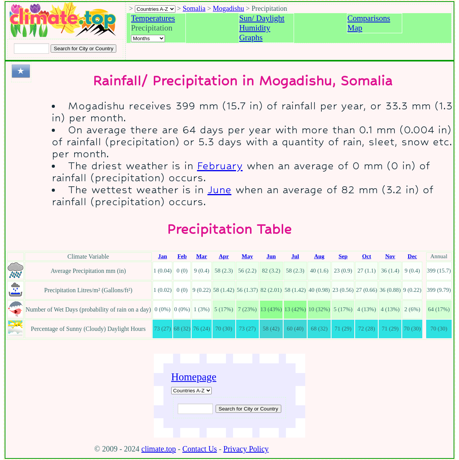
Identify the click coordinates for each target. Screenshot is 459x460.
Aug (319, 256)
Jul (295, 256)
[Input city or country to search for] (31, 48)
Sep (342, 256)
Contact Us (199, 449)
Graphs (251, 37)
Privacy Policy (246, 449)
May (247, 256)
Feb (182, 256)
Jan (162, 256)
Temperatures (153, 18)
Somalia (194, 8)
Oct (366, 256)
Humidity (254, 27)
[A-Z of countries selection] (155, 9)
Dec (412, 256)
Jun (271, 256)
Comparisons (368, 18)
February (220, 166)
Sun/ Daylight (261, 18)
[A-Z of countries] (191, 390)
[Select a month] (148, 38)
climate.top (158, 449)
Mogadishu (228, 8)
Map (354, 27)
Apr (224, 256)
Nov (390, 256)
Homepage (193, 377)
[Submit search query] (248, 409)
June (219, 190)
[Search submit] (83, 48)
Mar (201, 256)
